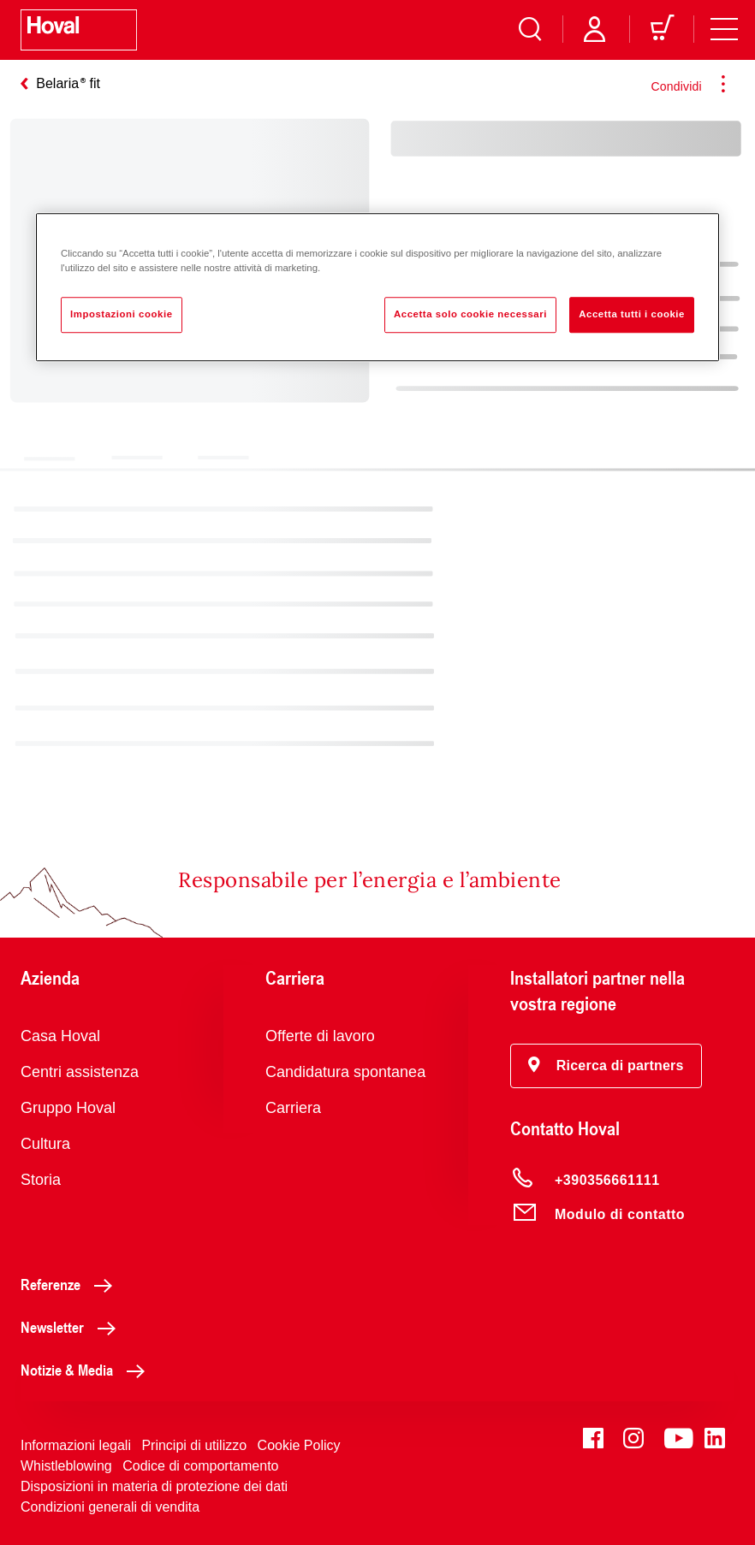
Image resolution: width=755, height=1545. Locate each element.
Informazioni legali (76, 1445)
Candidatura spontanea (345, 1071)
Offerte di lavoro (320, 1036)
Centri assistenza (80, 1071)
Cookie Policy (299, 1445)
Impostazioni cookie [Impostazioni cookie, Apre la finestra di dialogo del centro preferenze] (121, 314)
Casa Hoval (60, 1036)
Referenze (71, 1284)
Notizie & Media (87, 1370)
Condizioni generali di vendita (110, 1507)
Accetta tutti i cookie (632, 314)
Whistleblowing (66, 1466)
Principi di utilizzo (194, 1445)
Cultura (45, 1143)
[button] (606, 1066)
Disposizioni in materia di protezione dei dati (154, 1486)
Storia (41, 1179)
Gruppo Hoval (68, 1107)
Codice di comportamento (200, 1466)
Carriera (293, 1107)
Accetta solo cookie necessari (470, 314)
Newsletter (73, 1327)
